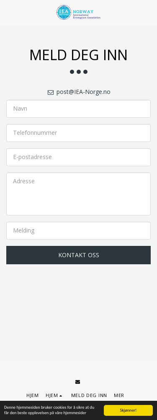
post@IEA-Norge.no (79, 92)
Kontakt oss (78, 255)
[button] (9, 11)
